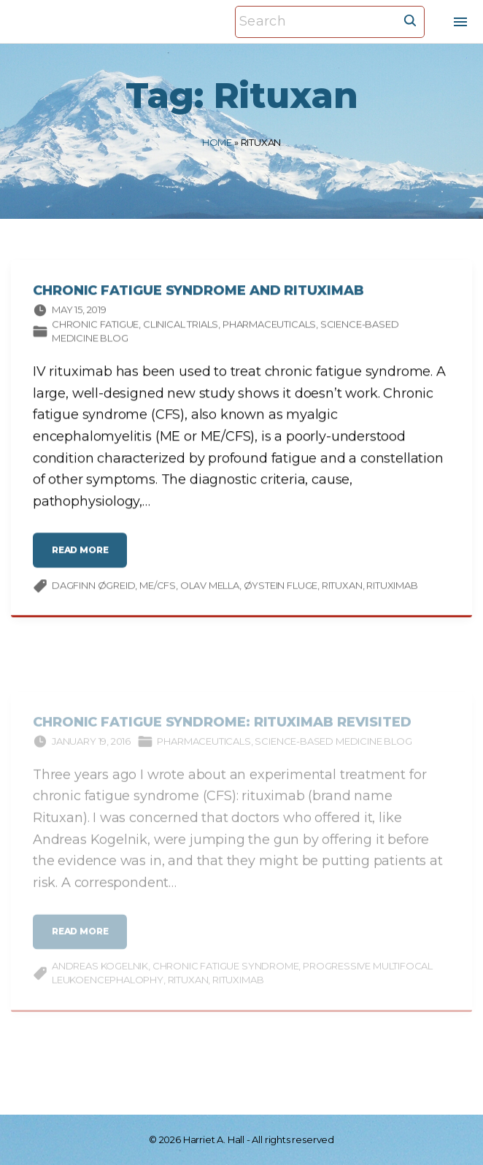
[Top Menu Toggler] (460, 22)
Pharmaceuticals (269, 327)
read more (84, 558)
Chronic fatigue (95, 327)
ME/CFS (157, 588)
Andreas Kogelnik (100, 975)
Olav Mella (209, 588)
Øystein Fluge (281, 588)
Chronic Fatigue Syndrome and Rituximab (198, 294)
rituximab (391, 588)
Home (217, 142)
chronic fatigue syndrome (225, 975)
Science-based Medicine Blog (333, 750)
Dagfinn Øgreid (93, 588)
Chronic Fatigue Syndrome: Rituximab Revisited (222, 732)
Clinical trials (180, 327)
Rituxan (342, 588)
